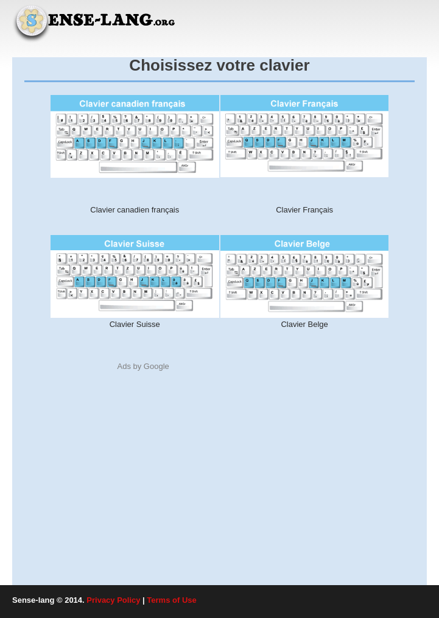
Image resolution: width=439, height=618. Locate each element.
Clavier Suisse (135, 324)
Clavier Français (304, 209)
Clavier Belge (304, 324)
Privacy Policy (113, 600)
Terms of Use (171, 600)
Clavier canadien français (134, 209)
